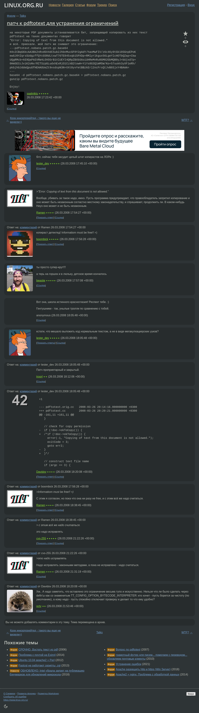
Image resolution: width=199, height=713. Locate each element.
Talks (23, 15)
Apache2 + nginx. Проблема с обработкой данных (147, 674)
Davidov (41, 471)
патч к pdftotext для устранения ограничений (62, 23)
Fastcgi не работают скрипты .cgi (39, 665)
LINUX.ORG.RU (23, 5)
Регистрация (176, 5)
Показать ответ (45, 217)
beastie (40, 280)
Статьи (80, 5)
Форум (91, 5)
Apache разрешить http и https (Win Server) (143, 669)
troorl (39, 376)
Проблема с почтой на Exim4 (36, 654)
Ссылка (12, 108)
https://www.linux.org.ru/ (15, 700)
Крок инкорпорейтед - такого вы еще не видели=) (35, 120)
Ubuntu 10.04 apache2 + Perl (36, 660)
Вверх (191, 694)
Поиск (112, 5)
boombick (42, 239)
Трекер (102, 5)
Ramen (40, 212)
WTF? (185, 120)
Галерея (68, 5)
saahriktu (32, 93)
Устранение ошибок (128, 664)
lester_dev (42, 163)
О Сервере (9, 693)
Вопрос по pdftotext (128, 649)
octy (38, 606)
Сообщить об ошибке (14, 696)
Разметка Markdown (48, 693)
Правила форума (26, 693)
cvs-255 (41, 538)
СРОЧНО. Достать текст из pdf (38, 649)
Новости (55, 5)
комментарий (28, 227)
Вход (191, 5)
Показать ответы (46, 343)
